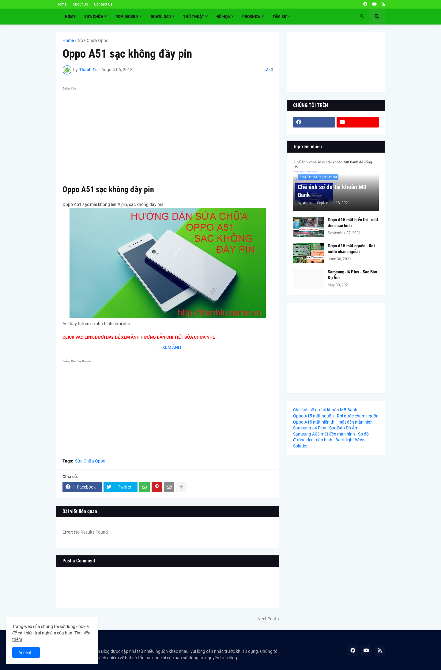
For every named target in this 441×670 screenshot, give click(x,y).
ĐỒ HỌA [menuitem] (223, 16)
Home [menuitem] (70, 16)
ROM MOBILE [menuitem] (126, 16)
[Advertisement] (167, 135)
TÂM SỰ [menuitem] (280, 16)
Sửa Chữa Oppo (93, 40)
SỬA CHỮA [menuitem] (93, 16)
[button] (362, 17)
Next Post (267, 618)
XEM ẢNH (171, 347)
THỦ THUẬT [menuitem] (193, 16)
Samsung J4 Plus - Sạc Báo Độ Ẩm (352, 275)
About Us (80, 4)
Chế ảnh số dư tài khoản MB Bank (332, 191)
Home (61, 4)
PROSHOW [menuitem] (251, 16)
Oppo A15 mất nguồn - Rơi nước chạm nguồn (351, 249)
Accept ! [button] (26, 652)
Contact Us (103, 4)
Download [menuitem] (161, 16)
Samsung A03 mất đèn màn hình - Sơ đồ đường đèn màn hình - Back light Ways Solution (331, 440)
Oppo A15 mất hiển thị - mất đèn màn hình (353, 223)
